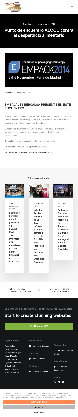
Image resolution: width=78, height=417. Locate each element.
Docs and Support (41, 346)
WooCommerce (12, 349)
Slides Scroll (10, 366)
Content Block (11, 359)
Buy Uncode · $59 (39, 326)
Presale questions (40, 371)
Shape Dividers (11, 369)
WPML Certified (12, 373)
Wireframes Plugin (13, 352)
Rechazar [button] (39, 407)
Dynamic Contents (13, 362)
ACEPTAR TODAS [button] (39, 402)
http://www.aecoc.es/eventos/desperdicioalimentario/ (28, 152)
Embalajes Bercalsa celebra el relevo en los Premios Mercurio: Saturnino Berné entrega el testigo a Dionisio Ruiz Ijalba (63, 229)
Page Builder (10, 346)
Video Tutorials (38, 358)
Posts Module (11, 356)
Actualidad (28, 24)
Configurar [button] (39, 412)
